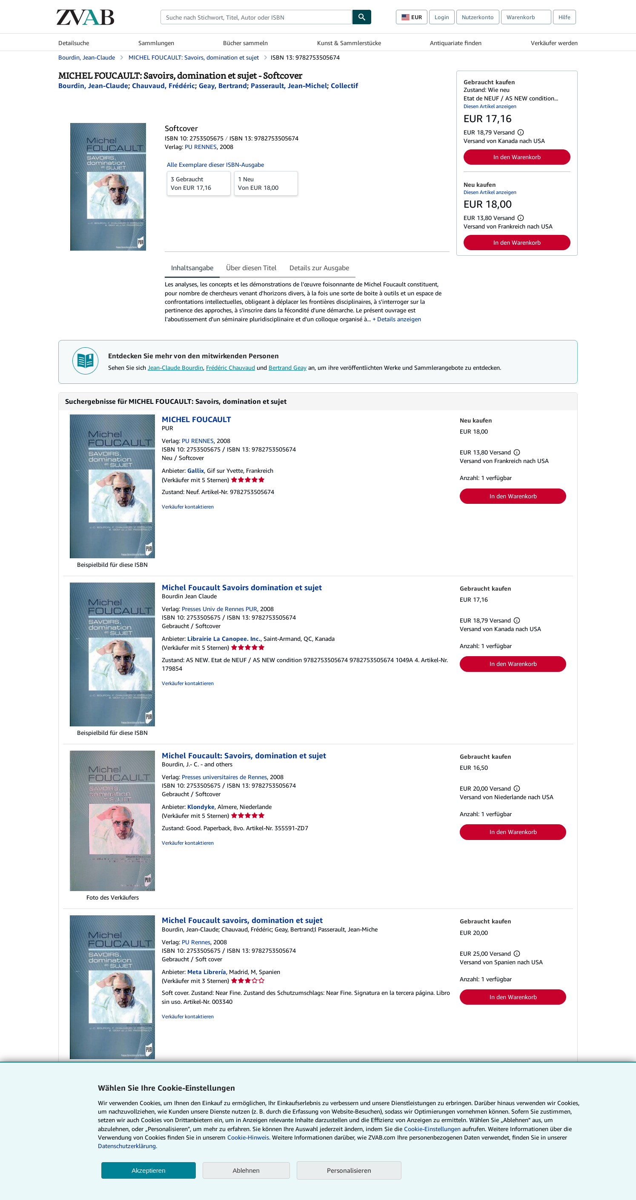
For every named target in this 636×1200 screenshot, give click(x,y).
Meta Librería (206, 971)
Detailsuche (73, 42)
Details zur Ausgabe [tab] (319, 267)
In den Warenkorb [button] (517, 156)
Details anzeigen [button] (399, 319)
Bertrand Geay (288, 367)
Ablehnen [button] (246, 1170)
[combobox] (256, 17)
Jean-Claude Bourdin (175, 367)
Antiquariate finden (455, 42)
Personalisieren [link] (349, 1170)
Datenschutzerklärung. (127, 1145)
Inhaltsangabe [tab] (192, 267)
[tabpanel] (307, 301)
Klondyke (201, 806)
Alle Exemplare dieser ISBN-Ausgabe (215, 164)
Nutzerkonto (478, 17)
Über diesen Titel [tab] (251, 267)
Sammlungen (156, 42)
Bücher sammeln (245, 42)
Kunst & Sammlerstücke (349, 42)
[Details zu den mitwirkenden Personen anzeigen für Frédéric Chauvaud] (163, 85)
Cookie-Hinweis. (248, 1137)
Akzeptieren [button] (148, 1170)
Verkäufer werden (554, 42)
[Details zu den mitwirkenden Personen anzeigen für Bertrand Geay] (223, 85)
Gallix (195, 470)
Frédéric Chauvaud (230, 367)
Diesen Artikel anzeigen (490, 106)
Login (442, 17)
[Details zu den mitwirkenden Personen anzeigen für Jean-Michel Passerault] (289, 85)
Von (199, 183)
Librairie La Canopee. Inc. (224, 638)
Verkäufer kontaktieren (188, 506)
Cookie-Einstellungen (432, 1128)
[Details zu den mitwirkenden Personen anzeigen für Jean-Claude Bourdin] (93, 85)
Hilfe (564, 17)
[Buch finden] (361, 17)
